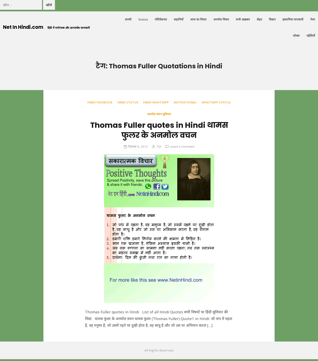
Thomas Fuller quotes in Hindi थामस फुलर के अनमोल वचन (159, 130)
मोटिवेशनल (161, 19)
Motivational (202, 102)
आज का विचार (198, 19)
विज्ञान (272, 19)
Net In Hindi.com (23, 27)
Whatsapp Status (144, 114)
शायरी (128, 19)
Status (143, 19)
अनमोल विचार (221, 19)
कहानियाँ (178, 19)
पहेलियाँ (310, 36)
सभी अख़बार (243, 19)
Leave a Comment (182, 147)
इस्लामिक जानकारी (293, 19)
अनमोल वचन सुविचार (176, 114)
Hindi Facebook (116, 102)
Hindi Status (144, 102)
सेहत (259, 19)
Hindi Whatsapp (173, 102)
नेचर (312, 19)
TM (158, 147)
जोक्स (296, 36)
